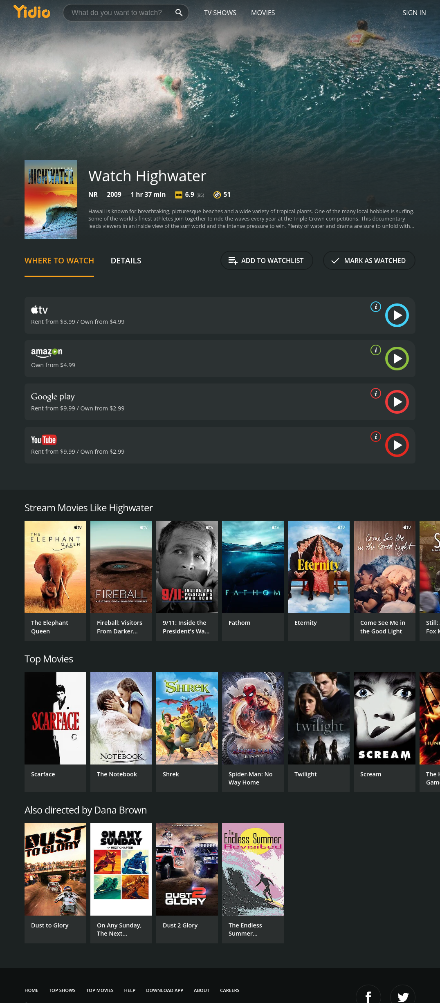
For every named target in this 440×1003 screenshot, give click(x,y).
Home (31, 990)
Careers (229, 990)
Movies (263, 12)
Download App (164, 990)
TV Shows (220, 12)
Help (130, 990)
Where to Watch (59, 260)
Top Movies (100, 990)
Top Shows (62, 990)
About (201, 990)
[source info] (374, 306)
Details (125, 260)
